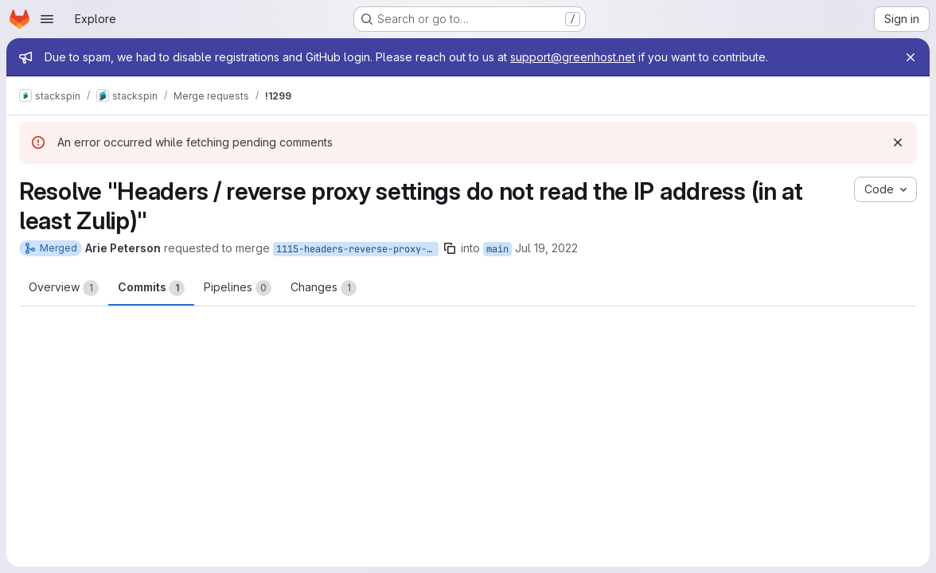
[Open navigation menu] (47, 19)
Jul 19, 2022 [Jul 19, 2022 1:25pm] (546, 248)
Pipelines (237, 288)
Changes (324, 288)
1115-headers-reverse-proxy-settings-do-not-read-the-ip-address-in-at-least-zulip (357, 249)
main (497, 249)
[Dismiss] (897, 142)
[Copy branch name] (449, 248)
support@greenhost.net (572, 57)
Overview (64, 288)
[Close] (910, 57)
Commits (151, 288)
